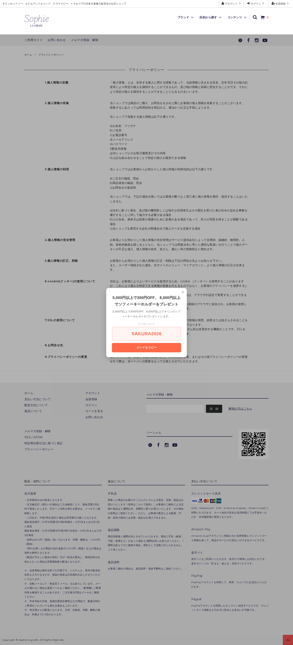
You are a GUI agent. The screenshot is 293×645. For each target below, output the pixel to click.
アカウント (231, 3)
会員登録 (281, 3)
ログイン (256, 3)
